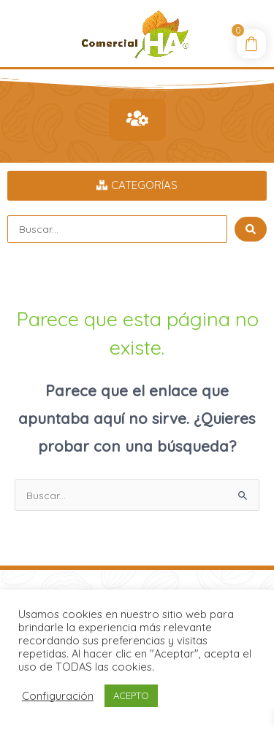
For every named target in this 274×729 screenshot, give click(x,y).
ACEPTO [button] (131, 695)
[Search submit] (251, 229)
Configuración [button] (58, 696)
